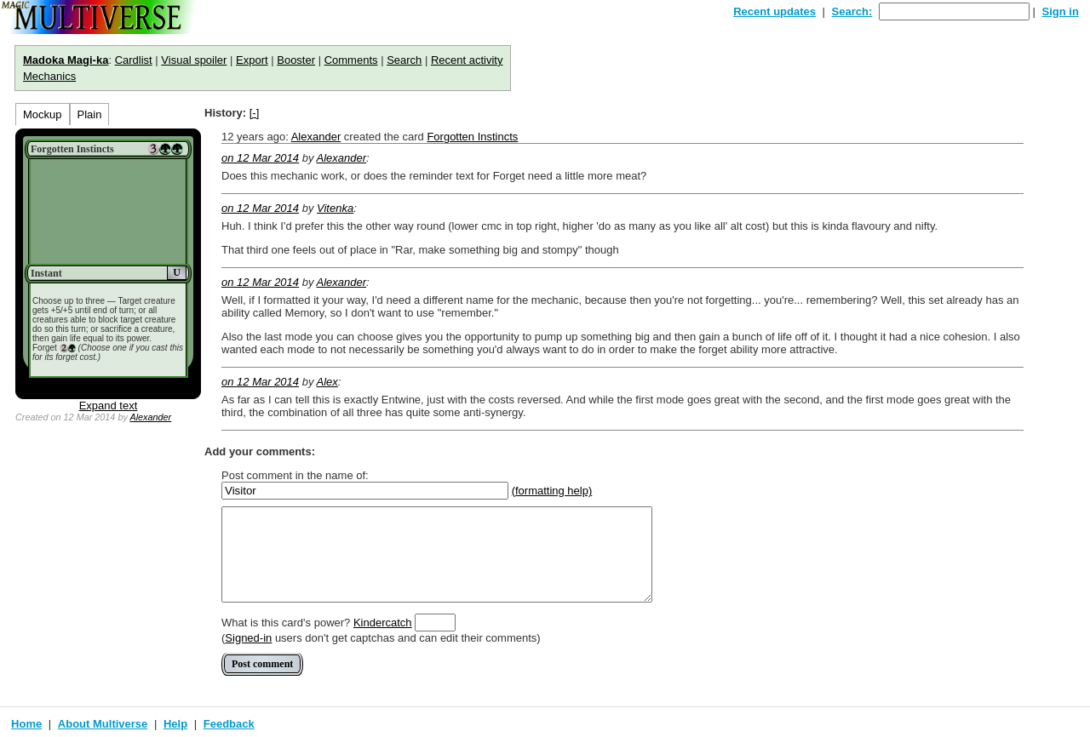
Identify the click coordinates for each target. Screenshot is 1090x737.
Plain (89, 114)
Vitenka (335, 208)
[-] (255, 112)
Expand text (108, 405)
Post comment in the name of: (295, 475)
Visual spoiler (194, 60)
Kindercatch (382, 622)
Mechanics (49, 76)
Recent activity (467, 60)
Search (404, 60)
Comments (351, 60)
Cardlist (133, 60)
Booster (296, 60)
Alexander (150, 417)
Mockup (42, 114)
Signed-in (248, 637)
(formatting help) (552, 490)
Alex (327, 381)
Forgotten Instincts (472, 136)
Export (252, 60)
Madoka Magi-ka (65, 60)
